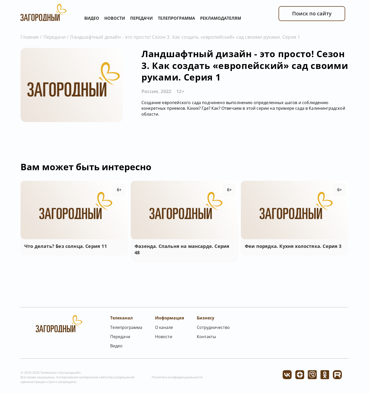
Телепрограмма (176, 18)
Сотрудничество (213, 327)
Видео (91, 18)
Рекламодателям (220, 18)
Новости (114, 18)
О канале (164, 327)
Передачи (141, 18)
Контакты (206, 336)
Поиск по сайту (312, 13)
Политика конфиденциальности (177, 377)
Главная (29, 37)
